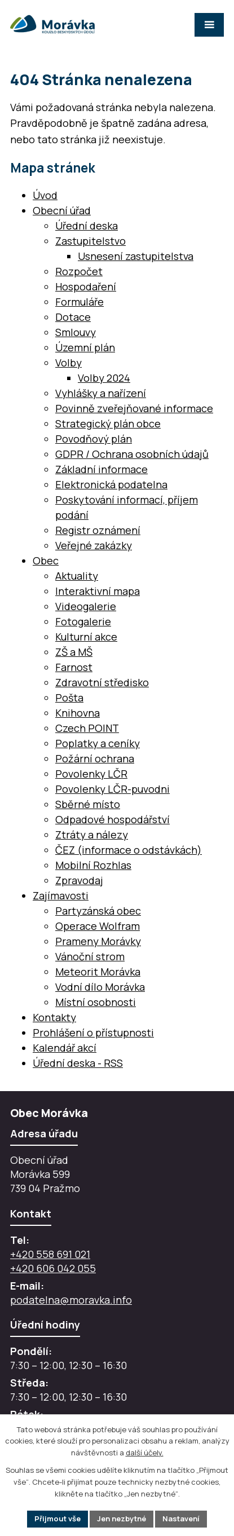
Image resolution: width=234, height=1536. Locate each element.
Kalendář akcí (64, 1047)
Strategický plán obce (108, 423)
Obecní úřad (62, 210)
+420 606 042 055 (53, 1268)
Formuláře (79, 301)
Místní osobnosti (95, 1002)
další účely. (145, 1453)
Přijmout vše (57, 1518)
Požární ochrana (94, 758)
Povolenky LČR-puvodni (112, 789)
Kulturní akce (86, 636)
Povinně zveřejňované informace (134, 408)
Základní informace (101, 469)
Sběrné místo (87, 804)
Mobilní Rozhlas (93, 865)
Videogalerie (85, 606)
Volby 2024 (104, 378)
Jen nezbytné (121, 1518)
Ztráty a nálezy (91, 834)
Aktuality (76, 575)
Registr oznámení (97, 530)
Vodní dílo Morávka (100, 987)
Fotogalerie (83, 621)
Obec (46, 560)
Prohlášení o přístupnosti (93, 1032)
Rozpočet (79, 271)
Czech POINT (87, 728)
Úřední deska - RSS (78, 1063)
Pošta (69, 697)
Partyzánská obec (98, 910)
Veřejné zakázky (93, 545)
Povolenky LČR (91, 773)
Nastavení (181, 1518)
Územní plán (85, 347)
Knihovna (77, 713)
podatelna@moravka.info (71, 1300)
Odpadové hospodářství (112, 819)
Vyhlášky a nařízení (100, 393)
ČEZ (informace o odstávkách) (128, 850)
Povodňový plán (93, 438)
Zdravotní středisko (102, 682)
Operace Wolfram (97, 926)
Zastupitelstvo (90, 241)
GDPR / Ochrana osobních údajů (132, 454)
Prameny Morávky (98, 941)
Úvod (45, 195)
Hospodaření (85, 286)
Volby (68, 362)
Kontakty (54, 1017)
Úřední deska (86, 225)
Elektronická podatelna (111, 484)
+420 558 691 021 (50, 1254)
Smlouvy (75, 332)
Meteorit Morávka (97, 971)
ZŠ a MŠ (73, 652)
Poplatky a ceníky (97, 743)
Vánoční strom (90, 956)
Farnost (73, 667)
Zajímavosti (61, 895)
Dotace (73, 317)
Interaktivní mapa (97, 591)
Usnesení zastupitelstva (135, 256)
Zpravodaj (79, 880)
